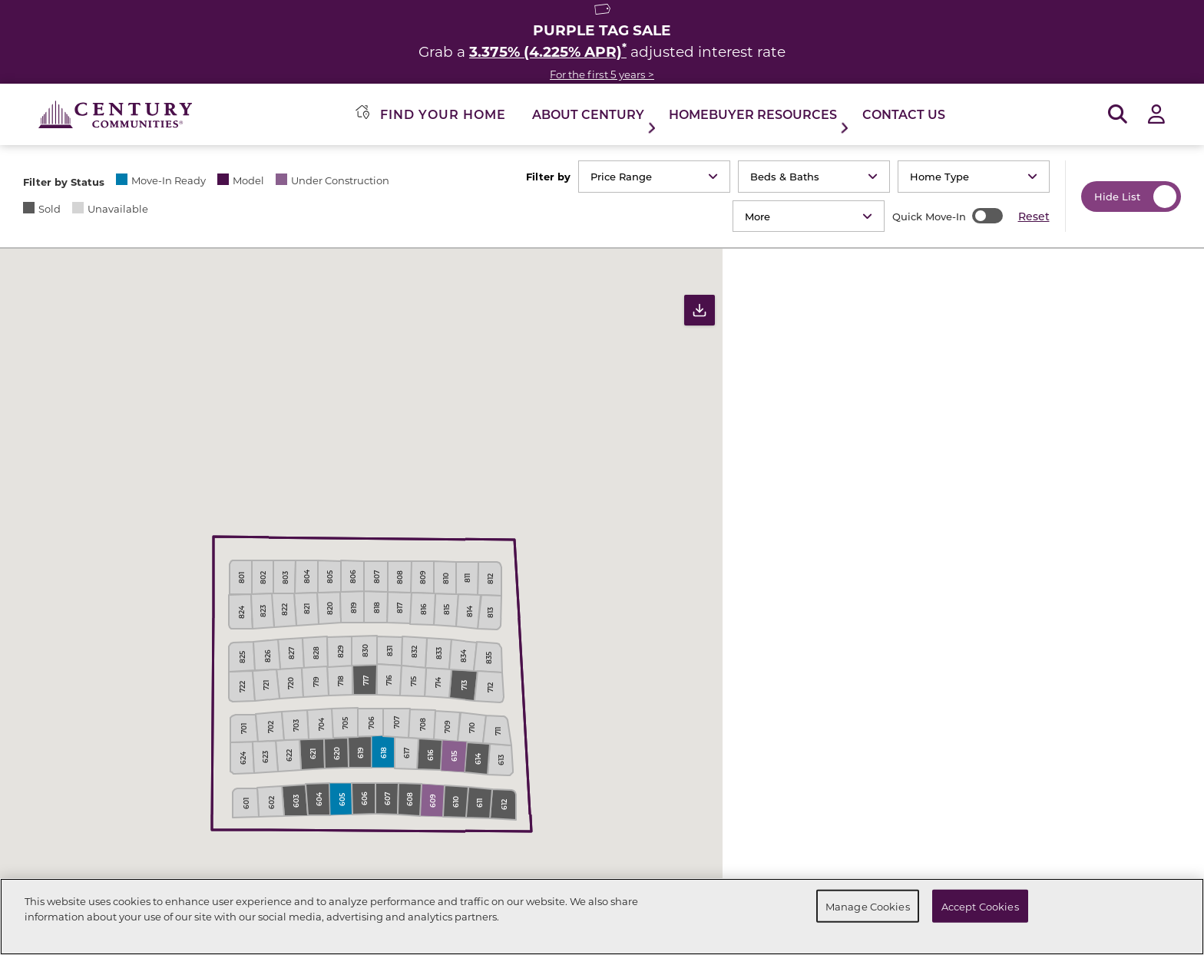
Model (248, 180)
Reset (1034, 216)
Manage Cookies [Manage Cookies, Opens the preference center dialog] (867, 905)
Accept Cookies (980, 905)
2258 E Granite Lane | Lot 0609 (988, 673)
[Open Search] (1117, 114)
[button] (742, 476)
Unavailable (118, 208)
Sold (49, 208)
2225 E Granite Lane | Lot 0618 (988, 792)
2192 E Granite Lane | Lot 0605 (988, 435)
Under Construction (340, 180)
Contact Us (903, 114)
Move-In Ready (168, 180)
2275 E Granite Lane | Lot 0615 (988, 554)
